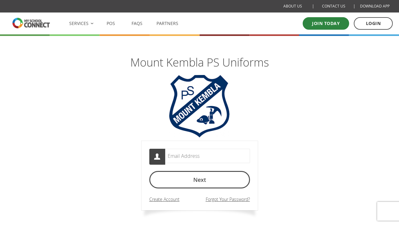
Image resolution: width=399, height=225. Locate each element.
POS (111, 23)
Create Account (164, 201)
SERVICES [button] (79, 23)
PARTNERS (167, 23)
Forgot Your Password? (228, 201)
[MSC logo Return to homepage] (31, 23)
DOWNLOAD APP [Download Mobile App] (375, 6)
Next (199, 181)
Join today (326, 23)
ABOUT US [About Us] (292, 6)
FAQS (137, 23)
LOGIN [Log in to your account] (373, 23)
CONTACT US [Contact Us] (333, 6)
